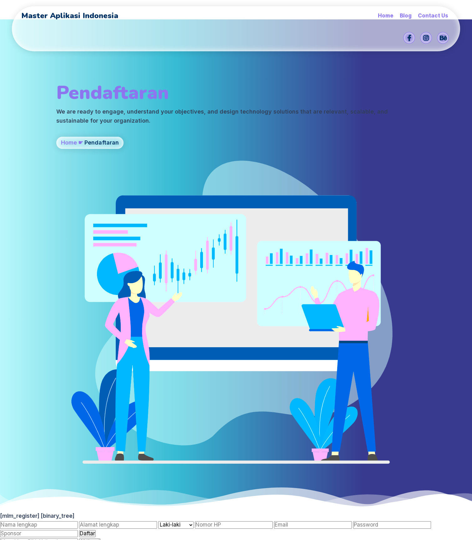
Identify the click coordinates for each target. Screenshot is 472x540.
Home (69, 169)
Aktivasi (90, 283)
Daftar (87, 275)
